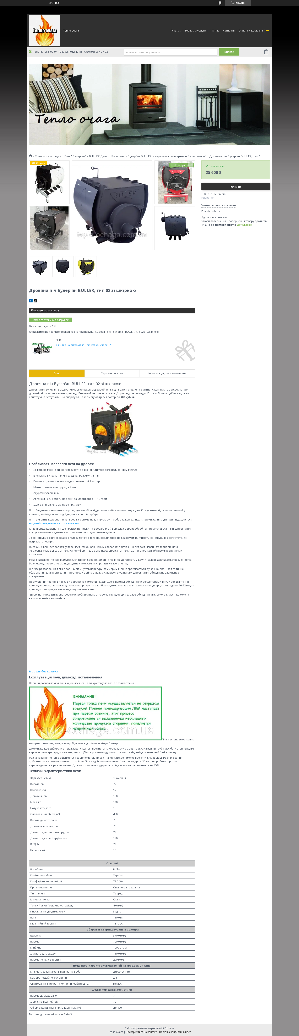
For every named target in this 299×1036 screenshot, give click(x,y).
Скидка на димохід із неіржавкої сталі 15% (84, 345)
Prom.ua (169, 1028)
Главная (176, 30)
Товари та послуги (48, 156)
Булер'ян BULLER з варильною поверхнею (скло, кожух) (167, 156)
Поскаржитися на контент (141, 1032)
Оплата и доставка (251, 30)
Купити (235, 187)
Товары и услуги (195, 30)
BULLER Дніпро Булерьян (107, 156)
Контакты (229, 30)
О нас (215, 30)
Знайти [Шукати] (229, 51)
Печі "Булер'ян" (75, 156)
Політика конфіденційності (175, 1032)
